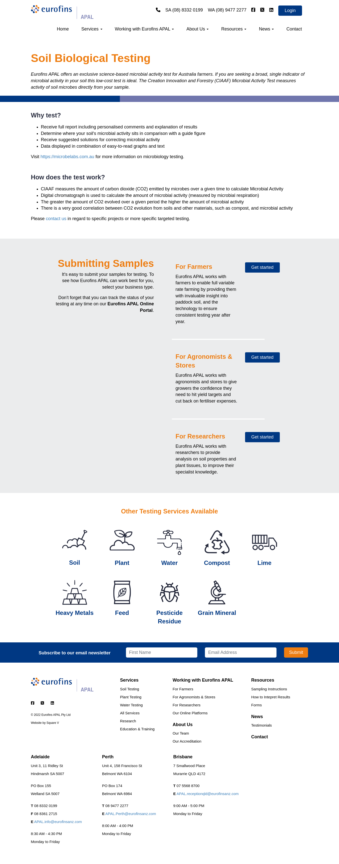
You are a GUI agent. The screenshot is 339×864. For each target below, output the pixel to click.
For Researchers (187, 705)
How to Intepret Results (270, 697)
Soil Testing (129, 689)
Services (91, 28)
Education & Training (137, 729)
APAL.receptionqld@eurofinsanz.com (208, 794)
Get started (262, 267)
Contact (294, 28)
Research (128, 721)
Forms (256, 705)
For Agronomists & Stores (194, 697)
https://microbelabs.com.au (67, 156)
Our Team (181, 733)
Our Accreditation (187, 741)
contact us (56, 218)
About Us (197, 28)
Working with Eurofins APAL (144, 28)
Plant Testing (131, 697)
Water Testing (131, 705)
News (266, 28)
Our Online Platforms (190, 713)
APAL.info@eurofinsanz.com (58, 822)
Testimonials (261, 725)
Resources (233, 28)
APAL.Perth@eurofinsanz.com (130, 814)
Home (63, 28)
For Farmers (183, 689)
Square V (52, 723)
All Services (130, 713)
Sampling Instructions (269, 689)
